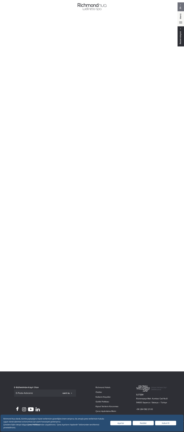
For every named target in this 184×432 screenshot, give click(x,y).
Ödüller (99, 392)
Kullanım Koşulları (103, 397)
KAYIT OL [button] (67, 393)
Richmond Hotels (103, 387)
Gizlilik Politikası (102, 402)
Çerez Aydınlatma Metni (106, 411)
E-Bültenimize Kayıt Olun (26, 387)
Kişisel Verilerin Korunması (107, 406)
